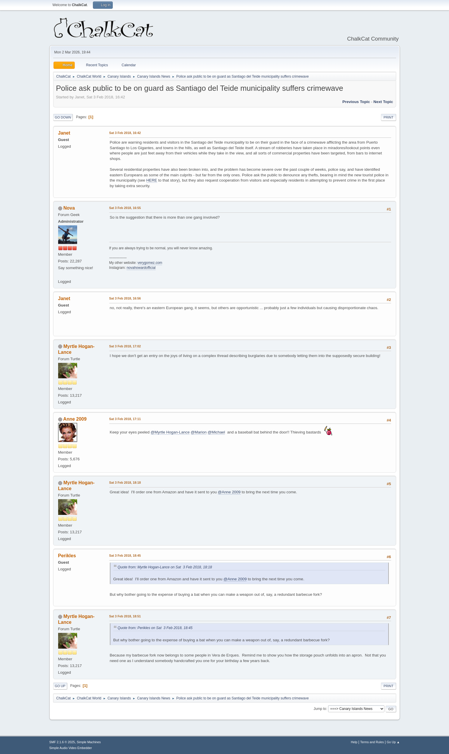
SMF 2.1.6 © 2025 (62, 742)
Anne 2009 (74, 419)
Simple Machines (89, 742)
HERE (151, 180)
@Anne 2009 (229, 492)
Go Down (63, 117)
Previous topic (356, 102)
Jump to (320, 709)
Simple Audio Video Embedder (70, 748)
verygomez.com (150, 263)
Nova (69, 208)
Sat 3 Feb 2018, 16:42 (125, 133)
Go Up (60, 686)
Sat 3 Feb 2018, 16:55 (125, 208)
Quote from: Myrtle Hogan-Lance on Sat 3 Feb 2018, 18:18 (165, 567)
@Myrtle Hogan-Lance (170, 432)
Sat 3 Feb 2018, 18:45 (125, 555)
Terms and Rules (372, 742)
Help (354, 742)
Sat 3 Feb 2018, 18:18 (125, 482)
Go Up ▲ (393, 742)
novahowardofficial (140, 268)
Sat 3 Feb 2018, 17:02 (125, 346)
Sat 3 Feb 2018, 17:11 (125, 419)
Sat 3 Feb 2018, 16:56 (125, 298)
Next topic (383, 102)
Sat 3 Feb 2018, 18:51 (125, 616)
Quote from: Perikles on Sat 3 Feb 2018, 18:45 (155, 628)
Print (388, 117)
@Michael (216, 432)
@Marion (199, 432)
